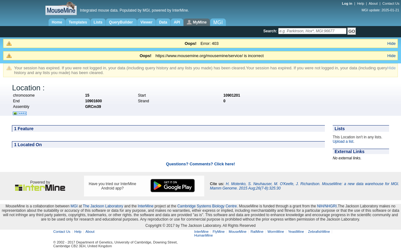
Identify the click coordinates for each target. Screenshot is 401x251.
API (177, 22)
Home (57, 22)
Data (163, 22)
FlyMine (219, 231)
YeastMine (296, 231)
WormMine (276, 231)
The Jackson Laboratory (103, 206)
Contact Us (391, 3)
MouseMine (238, 231)
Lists (98, 22)
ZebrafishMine (319, 231)
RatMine (257, 231)
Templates (78, 22)
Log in (347, 3)
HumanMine (203, 235)
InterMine (146, 206)
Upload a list (343, 141)
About (373, 3)
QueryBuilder (121, 22)
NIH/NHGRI (327, 206)
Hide (391, 43)
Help (360, 3)
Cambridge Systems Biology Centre (207, 206)
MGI (74, 206)
